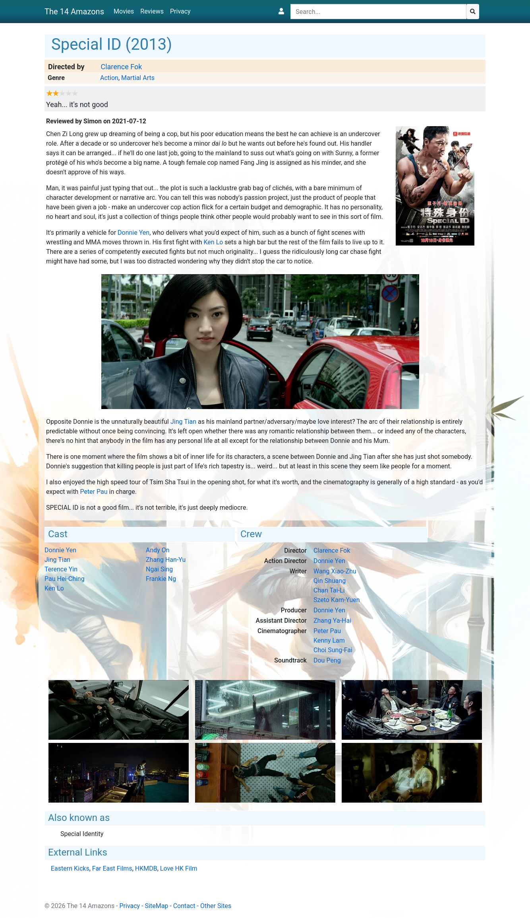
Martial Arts (138, 78)
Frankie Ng (161, 579)
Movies (124, 11)
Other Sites (215, 906)
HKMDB (146, 868)
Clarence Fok (121, 66)
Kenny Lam (329, 640)
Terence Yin (60, 569)
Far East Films (112, 868)
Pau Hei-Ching (64, 579)
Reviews (152, 11)
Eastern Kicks (70, 868)
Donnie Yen (133, 232)
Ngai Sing (159, 569)
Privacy (180, 11)
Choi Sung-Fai (332, 650)
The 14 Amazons (74, 11)
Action (109, 78)
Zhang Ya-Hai (332, 620)
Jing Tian (183, 421)
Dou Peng (327, 660)
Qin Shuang (329, 581)
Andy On (158, 550)
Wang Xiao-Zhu (334, 571)
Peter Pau (93, 491)
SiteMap (156, 906)
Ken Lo (213, 242)
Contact (184, 906)
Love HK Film (178, 868)
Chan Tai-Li (329, 590)
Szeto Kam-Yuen (336, 600)
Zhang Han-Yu (166, 559)
